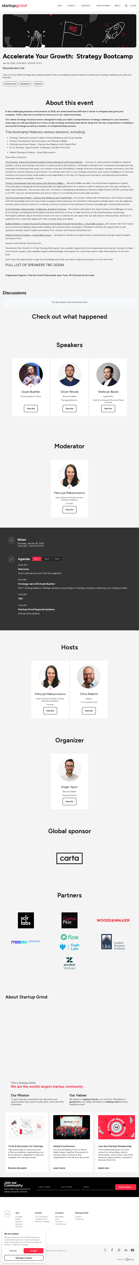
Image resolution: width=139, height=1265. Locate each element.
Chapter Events (41, 1219)
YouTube (58, 1222)
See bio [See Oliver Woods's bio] (69, 408)
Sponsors (19, 1224)
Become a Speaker (42, 1222)
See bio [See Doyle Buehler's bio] (31, 408)
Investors (18, 1217)
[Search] (126, 5)
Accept (33, 1250)
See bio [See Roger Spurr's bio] (69, 801)
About (117, 6)
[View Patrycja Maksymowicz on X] (70, 488)
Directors (18, 1227)
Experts (18, 1219)
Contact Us (79, 1219)
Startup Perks (103, 6)
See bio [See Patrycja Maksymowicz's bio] (69, 509)
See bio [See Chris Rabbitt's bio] (89, 710)
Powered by (125, 1259)
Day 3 (57, 559)
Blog (57, 1219)
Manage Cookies (24, 1257)
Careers (78, 1217)
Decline (13, 1250)
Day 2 (47, 559)
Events (71, 6)
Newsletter (59, 1217)
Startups (18, 1222)
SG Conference (41, 1217)
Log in (133, 6)
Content (85, 6)
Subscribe (124, 1187)
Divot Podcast (60, 1224)
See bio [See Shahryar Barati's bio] (108, 408)
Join (59, 6)
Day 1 (36, 559)
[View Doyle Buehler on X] (31, 386)
